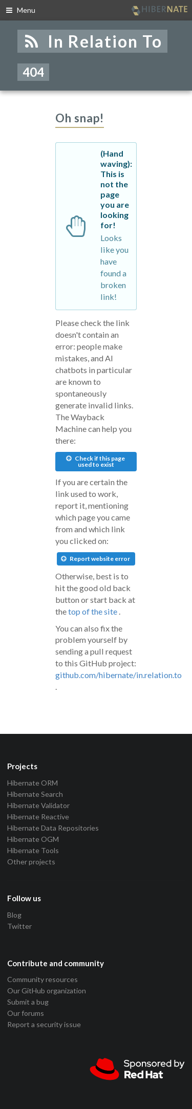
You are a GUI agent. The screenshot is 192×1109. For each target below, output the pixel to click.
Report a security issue (44, 1024)
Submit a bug (28, 1001)
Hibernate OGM (33, 839)
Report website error (95, 558)
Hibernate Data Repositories (53, 827)
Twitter (19, 926)
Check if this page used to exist (95, 461)
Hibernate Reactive (38, 816)
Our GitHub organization (46, 990)
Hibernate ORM (32, 783)
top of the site (92, 611)
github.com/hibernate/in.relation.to (118, 675)
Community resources (42, 979)
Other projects (31, 861)
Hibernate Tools (33, 850)
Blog (14, 915)
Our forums (25, 1013)
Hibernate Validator (38, 805)
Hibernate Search (35, 794)
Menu (20, 10)
